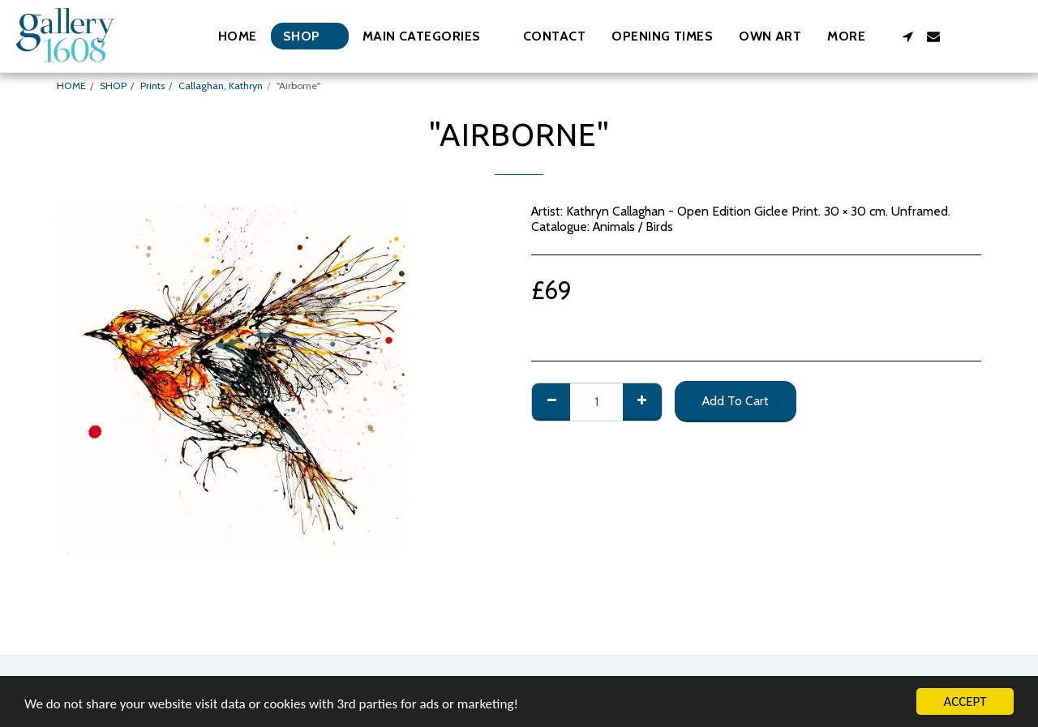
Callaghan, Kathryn (220, 85)
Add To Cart (735, 400)
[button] (429, 36)
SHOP (113, 85)
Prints (152, 85)
